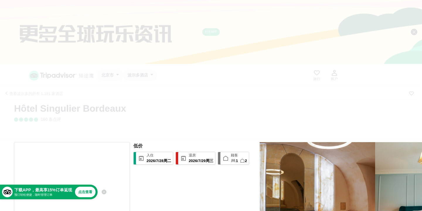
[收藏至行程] (411, 93)
